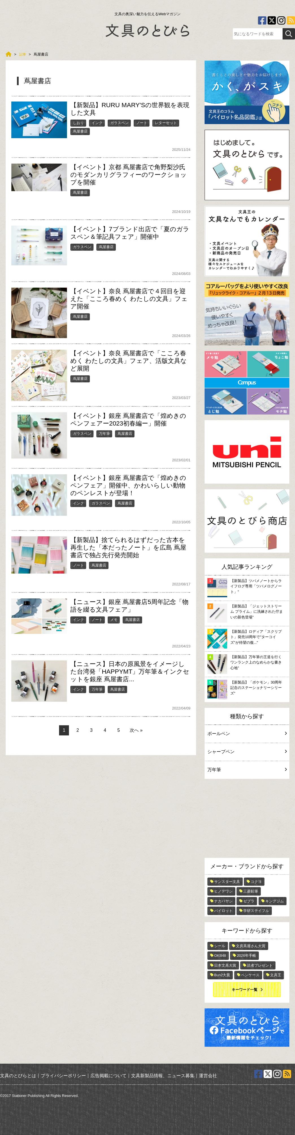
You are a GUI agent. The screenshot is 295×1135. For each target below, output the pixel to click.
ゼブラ (248, 901)
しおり (78, 123)
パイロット (223, 911)
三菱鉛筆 (250, 891)
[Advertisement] (247, 819)
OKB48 (220, 955)
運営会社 (208, 1075)
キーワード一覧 (244, 990)
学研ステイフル (256, 911)
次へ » (136, 730)
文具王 (275, 975)
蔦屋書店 (80, 131)
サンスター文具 (227, 882)
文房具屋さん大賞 (250, 946)
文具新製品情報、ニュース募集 (162, 1075)
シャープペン (247, 751)
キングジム (274, 901)
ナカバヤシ (223, 901)
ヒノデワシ (223, 891)
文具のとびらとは (18, 1075)
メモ (114, 620)
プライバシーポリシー (63, 1075)
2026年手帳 (246, 955)
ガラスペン (119, 123)
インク (97, 123)
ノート (141, 123)
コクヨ (256, 882)
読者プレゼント (260, 965)
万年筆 (104, 433)
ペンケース (250, 975)
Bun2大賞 (222, 975)
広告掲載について (108, 1075)
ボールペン (247, 733)
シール (219, 946)
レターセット (166, 123)
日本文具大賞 (225, 965)
